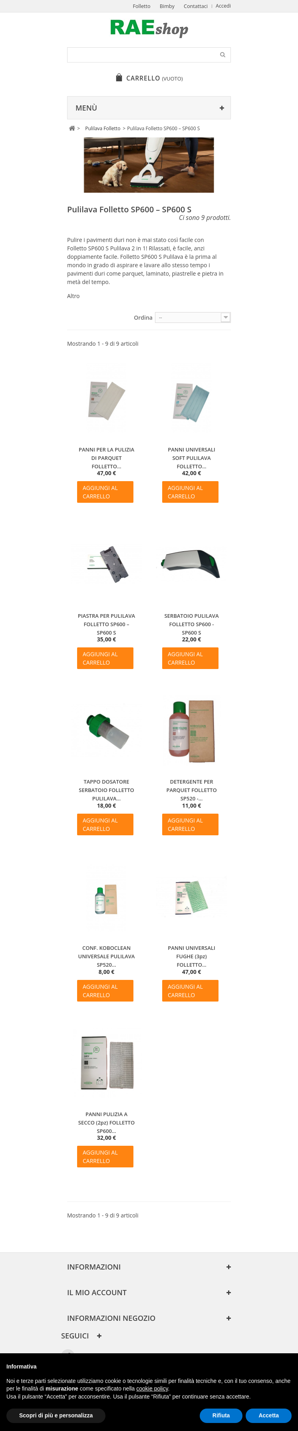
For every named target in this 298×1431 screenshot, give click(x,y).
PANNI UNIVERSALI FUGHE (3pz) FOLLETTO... (191, 956)
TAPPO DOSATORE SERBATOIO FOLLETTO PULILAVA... (106, 790)
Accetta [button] (268, 1415)
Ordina (143, 317)
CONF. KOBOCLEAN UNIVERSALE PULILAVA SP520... (106, 956)
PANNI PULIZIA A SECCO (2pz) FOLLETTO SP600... (106, 1123)
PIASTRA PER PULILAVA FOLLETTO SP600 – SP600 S (106, 624)
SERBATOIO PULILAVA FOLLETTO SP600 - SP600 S (191, 624)
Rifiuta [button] (221, 1415)
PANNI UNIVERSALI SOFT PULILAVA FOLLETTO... (191, 458)
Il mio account (97, 1292)
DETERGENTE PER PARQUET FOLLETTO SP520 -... (191, 790)
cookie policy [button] (152, 1388)
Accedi (223, 5)
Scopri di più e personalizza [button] (56, 1415)
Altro (73, 296)
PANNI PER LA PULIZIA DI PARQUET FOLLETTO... (106, 458)
